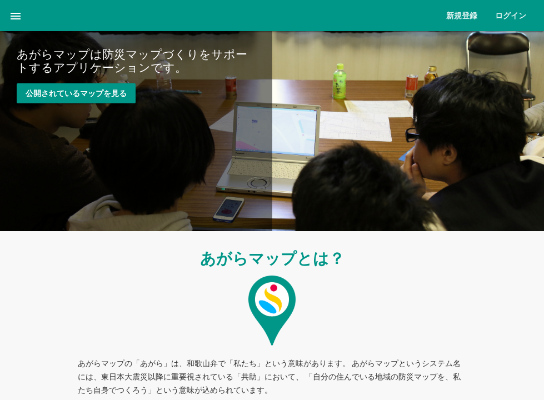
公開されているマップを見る (76, 93)
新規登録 (461, 15)
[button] (15, 15)
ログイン (510, 15)
